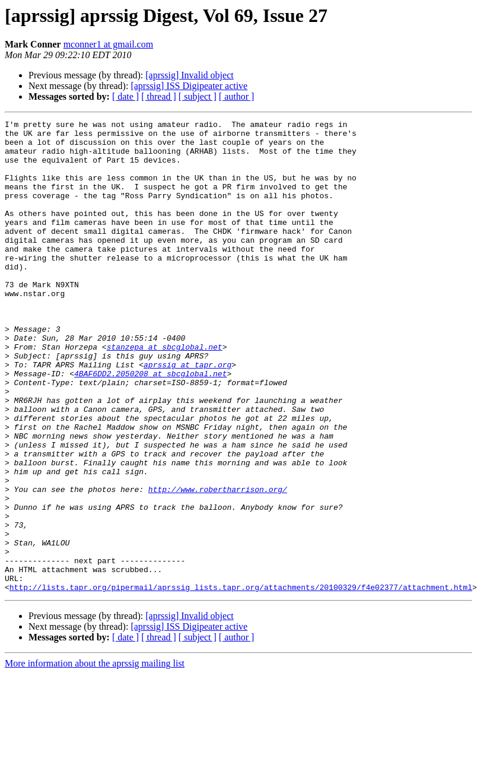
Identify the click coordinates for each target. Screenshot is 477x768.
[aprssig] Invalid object (189, 75)
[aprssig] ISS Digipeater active (189, 86)
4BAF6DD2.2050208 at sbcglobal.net (150, 425)
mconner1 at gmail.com (108, 44)
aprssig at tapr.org (187, 414)
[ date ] (125, 96)
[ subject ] (198, 96)
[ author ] (237, 96)
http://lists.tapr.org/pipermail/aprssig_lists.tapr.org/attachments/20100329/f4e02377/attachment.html (240, 681)
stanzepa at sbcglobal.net (164, 393)
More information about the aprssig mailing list (95, 758)
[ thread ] (158, 96)
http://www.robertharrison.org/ (217, 563)
